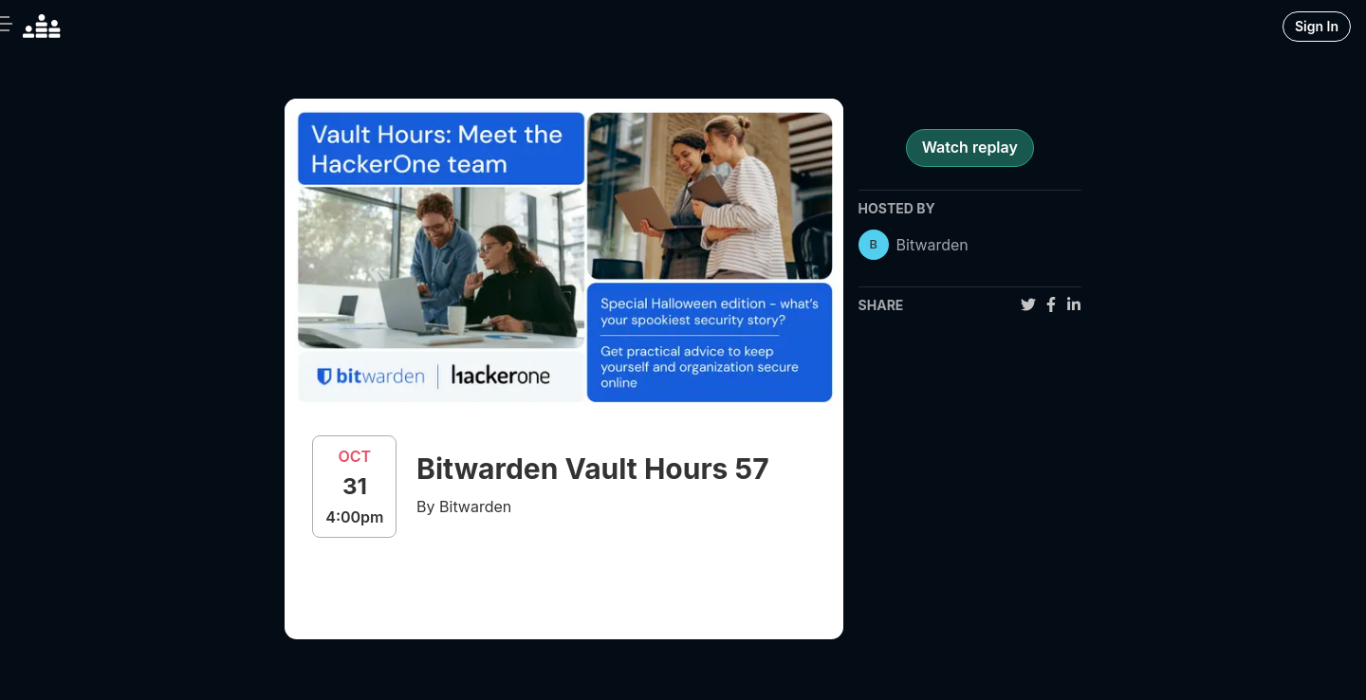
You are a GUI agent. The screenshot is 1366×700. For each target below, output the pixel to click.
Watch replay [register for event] (970, 147)
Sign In (1316, 26)
